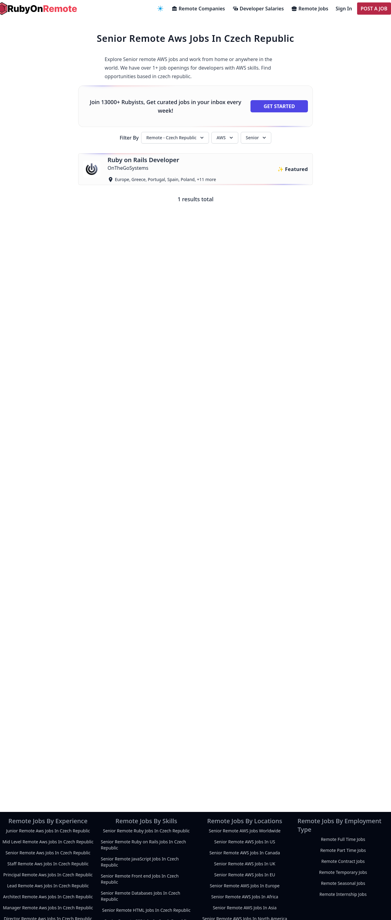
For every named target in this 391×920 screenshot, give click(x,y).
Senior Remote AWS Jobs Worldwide (245, 831)
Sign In (344, 8)
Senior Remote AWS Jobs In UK (244, 864)
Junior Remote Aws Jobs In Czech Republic (48, 831)
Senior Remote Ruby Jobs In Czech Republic (146, 831)
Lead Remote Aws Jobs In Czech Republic (48, 886)
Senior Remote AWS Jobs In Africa (244, 897)
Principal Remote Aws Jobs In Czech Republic (48, 875)
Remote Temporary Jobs (343, 872)
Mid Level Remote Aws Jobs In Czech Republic (47, 842)
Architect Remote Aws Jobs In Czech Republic (48, 897)
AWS (225, 138)
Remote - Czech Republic (175, 138)
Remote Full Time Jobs (343, 839)
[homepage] (36, 8)
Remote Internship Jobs (343, 894)
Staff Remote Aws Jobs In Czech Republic (48, 864)
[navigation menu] (160, 8)
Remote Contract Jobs (343, 861)
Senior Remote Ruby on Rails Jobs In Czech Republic (143, 845)
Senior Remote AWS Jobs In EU (244, 875)
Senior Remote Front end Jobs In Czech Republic (140, 879)
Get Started (279, 106)
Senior (257, 138)
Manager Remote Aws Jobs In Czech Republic (48, 908)
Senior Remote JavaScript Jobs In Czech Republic (140, 862)
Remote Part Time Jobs (343, 850)
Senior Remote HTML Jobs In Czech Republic (146, 910)
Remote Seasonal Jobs (343, 883)
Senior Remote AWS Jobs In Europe (245, 886)
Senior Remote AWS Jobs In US (244, 842)
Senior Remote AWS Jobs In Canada (244, 853)
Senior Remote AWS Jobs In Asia (245, 908)
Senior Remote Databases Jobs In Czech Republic (140, 896)
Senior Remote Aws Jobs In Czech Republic (47, 853)
